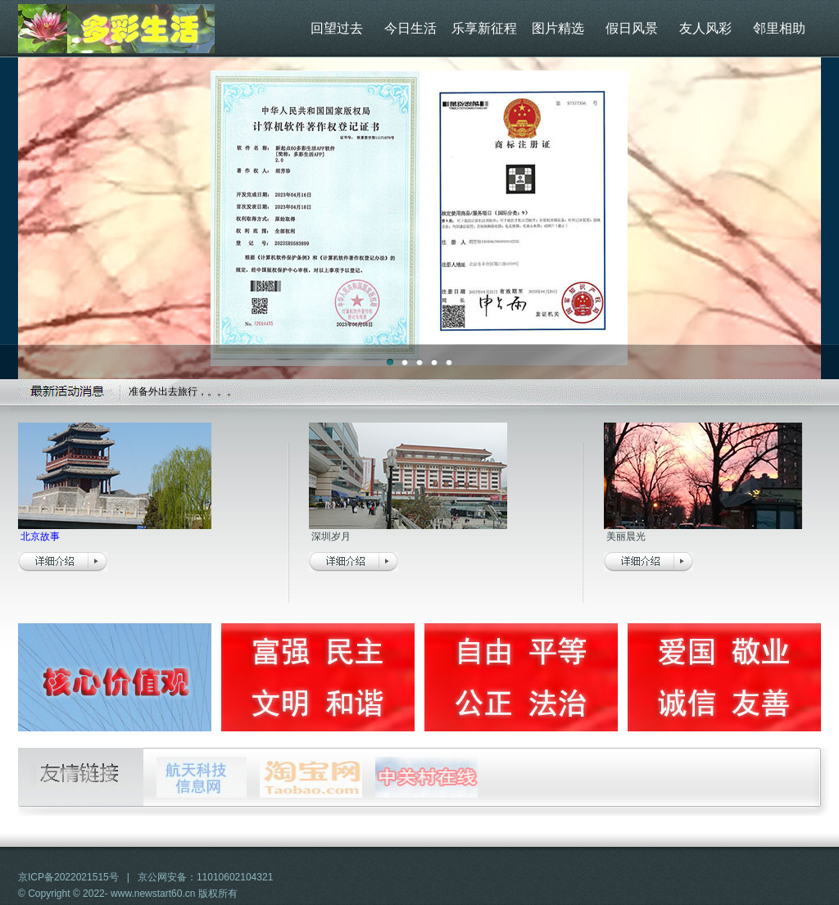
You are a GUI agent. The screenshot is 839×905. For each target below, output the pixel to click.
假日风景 (631, 28)
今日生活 (410, 28)
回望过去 (337, 28)
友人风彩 (705, 28)
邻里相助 (779, 28)
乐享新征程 (484, 28)
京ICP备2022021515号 (68, 877)
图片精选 (558, 28)
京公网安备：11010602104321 (205, 877)
